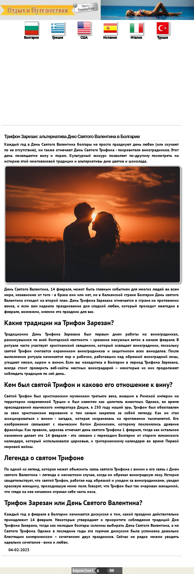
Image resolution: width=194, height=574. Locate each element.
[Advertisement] (97, 83)
